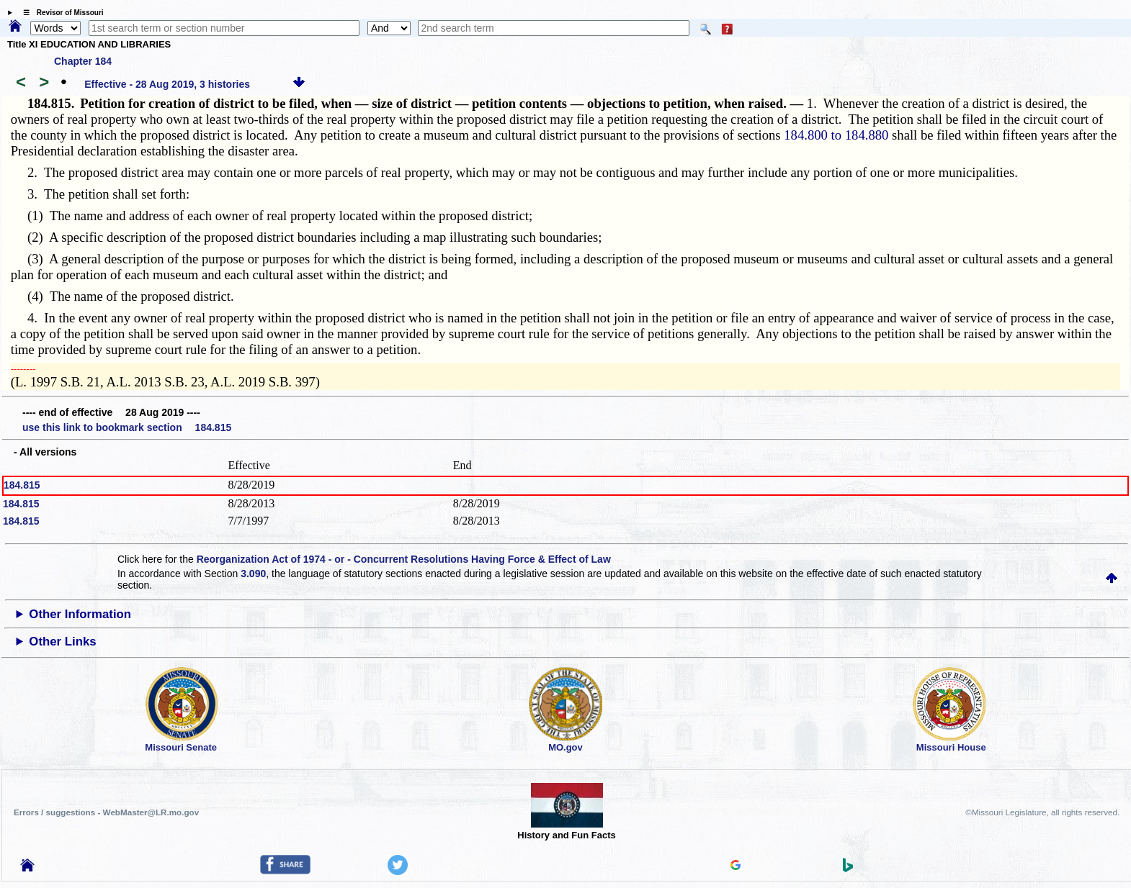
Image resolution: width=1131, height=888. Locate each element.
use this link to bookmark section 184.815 (126, 427)
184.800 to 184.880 (836, 134)
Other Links (62, 641)
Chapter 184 (83, 61)
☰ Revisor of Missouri (60, 13)
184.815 (22, 485)
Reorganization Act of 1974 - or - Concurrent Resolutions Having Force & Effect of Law (404, 559)
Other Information (80, 614)
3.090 (253, 573)
